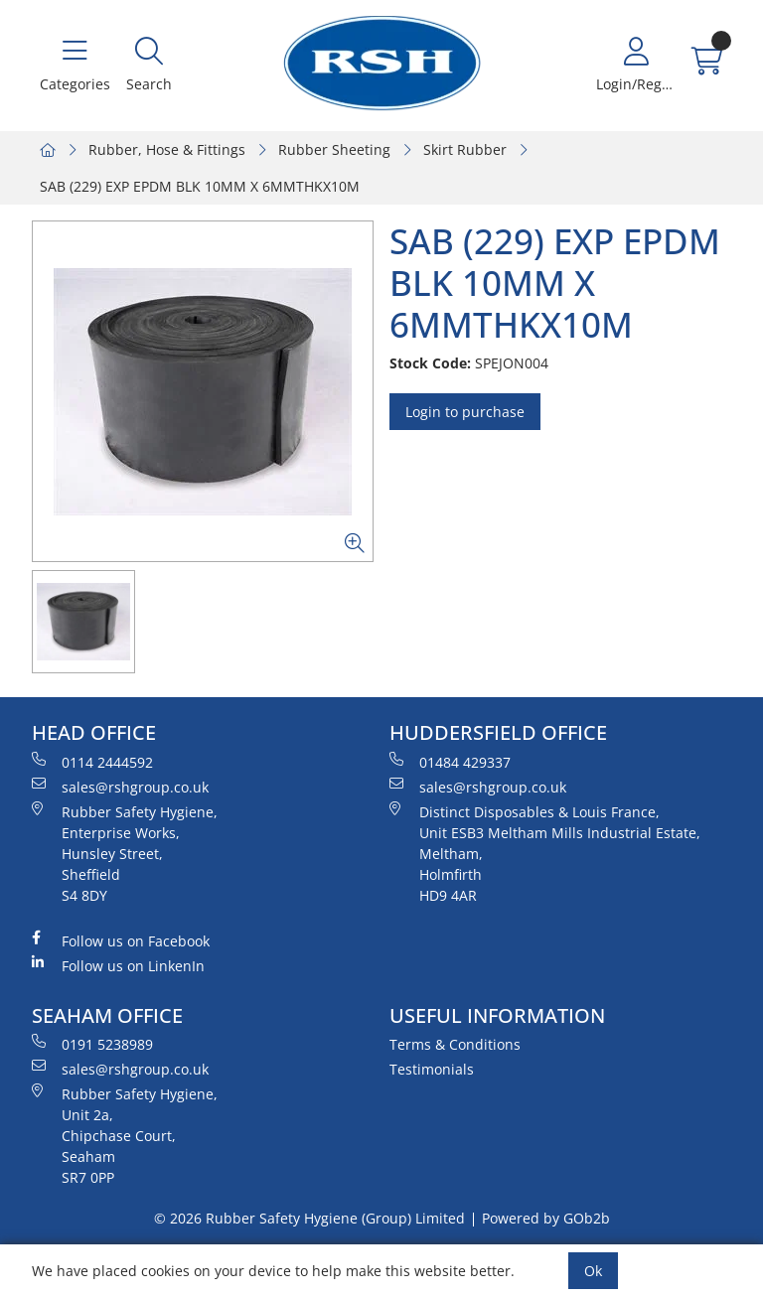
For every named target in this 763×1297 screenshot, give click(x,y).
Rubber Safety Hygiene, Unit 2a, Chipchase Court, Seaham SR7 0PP (125, 1135)
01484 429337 (450, 762)
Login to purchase (465, 411)
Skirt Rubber (465, 149)
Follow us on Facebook (121, 940)
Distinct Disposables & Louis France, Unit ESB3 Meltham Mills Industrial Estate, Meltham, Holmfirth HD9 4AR (544, 853)
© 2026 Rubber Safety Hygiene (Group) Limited (309, 1218)
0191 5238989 (92, 1044)
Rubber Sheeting (334, 149)
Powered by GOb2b (546, 1218)
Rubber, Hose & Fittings (166, 149)
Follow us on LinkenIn (118, 965)
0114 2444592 (92, 762)
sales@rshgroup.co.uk (120, 786)
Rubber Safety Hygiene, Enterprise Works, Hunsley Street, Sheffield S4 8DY (125, 853)
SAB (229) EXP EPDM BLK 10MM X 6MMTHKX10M (200, 186)
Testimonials (431, 1069)
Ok (593, 1270)
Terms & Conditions (455, 1044)
